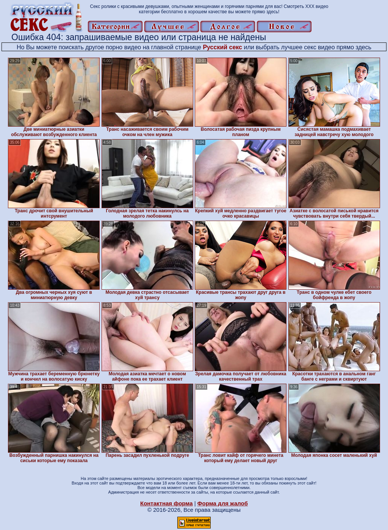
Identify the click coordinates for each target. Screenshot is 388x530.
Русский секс (222, 47)
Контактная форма (166, 503)
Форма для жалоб (222, 503)
